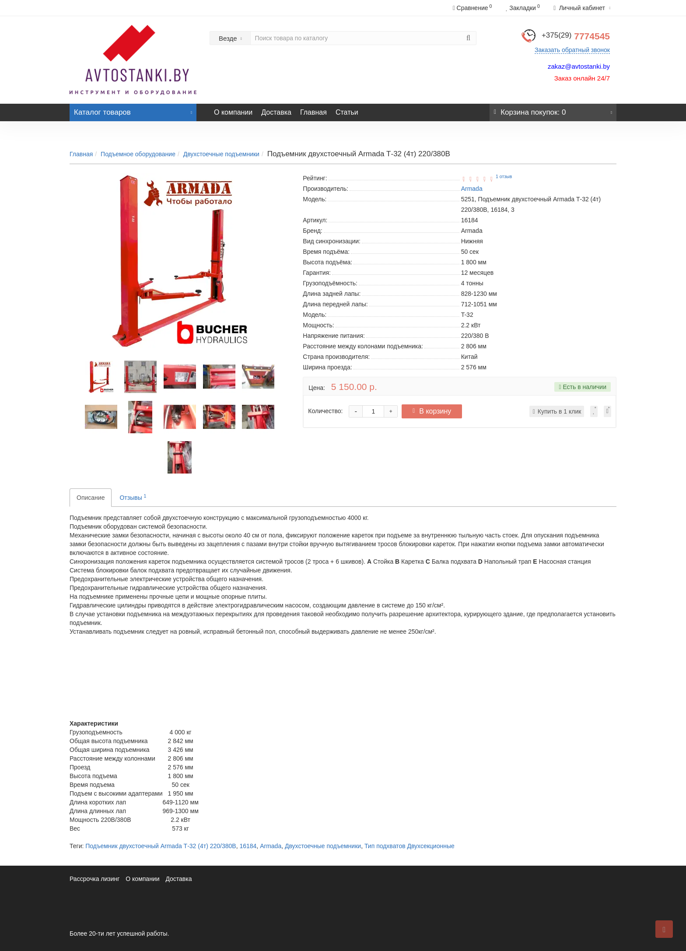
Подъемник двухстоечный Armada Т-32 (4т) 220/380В (160, 845)
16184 (247, 845)
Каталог (133, 110)
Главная (313, 112)
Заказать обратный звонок (572, 49)
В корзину (434, 411)
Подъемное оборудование (138, 154)
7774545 (576, 36)
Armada (270, 845)
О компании (233, 112)
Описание (91, 497)
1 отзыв (504, 176)
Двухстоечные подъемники (221, 154)
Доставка (276, 112)
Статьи (347, 112)
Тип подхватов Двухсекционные (409, 845)
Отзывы (132, 497)
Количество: (325, 410)
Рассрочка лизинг (94, 878)
